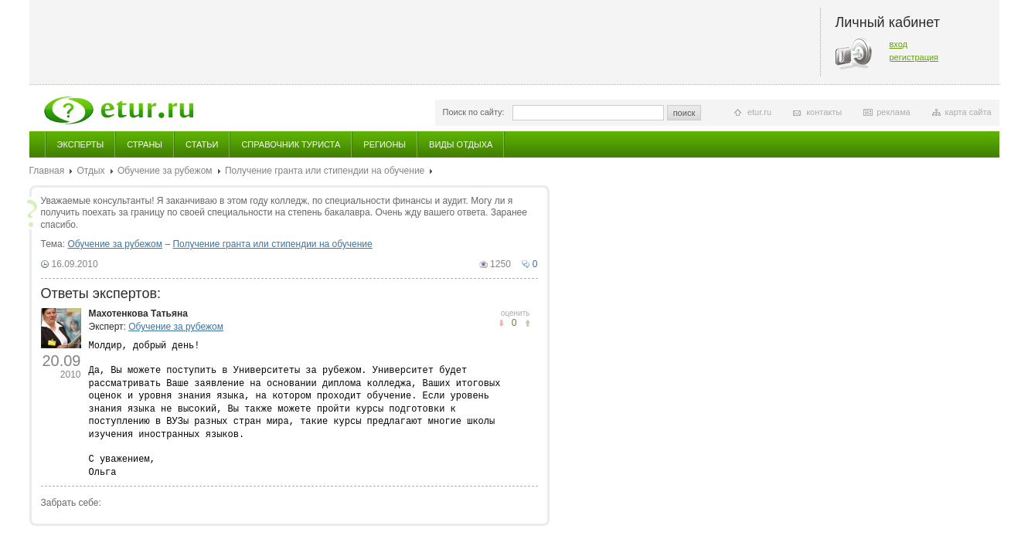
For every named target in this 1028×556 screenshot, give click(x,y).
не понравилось (527, 323)
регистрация (914, 57)
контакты (824, 112)
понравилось (501, 323)
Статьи (202, 144)
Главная (47, 170)
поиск (684, 112)
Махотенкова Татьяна (138, 313)
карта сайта (968, 112)
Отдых (91, 170)
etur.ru (759, 112)
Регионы (384, 144)
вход (899, 44)
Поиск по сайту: (474, 112)
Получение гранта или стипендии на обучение (324, 170)
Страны (144, 144)
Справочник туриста (290, 144)
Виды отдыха (460, 144)
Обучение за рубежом (165, 170)
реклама (893, 112)
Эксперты (80, 144)
